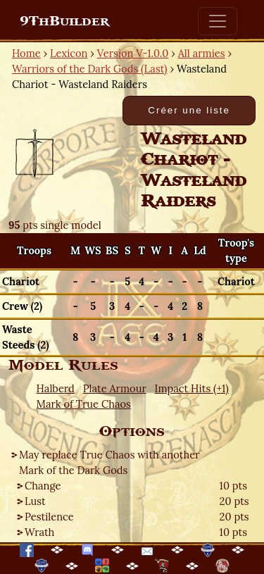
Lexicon (68, 53)
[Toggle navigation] (217, 21)
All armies (201, 53)
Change (43, 485)
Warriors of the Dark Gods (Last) (90, 68)
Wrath (39, 532)
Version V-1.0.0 (133, 53)
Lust (35, 501)
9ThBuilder (64, 21)
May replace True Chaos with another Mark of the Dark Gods (109, 462)
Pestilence (49, 516)
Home (26, 53)
